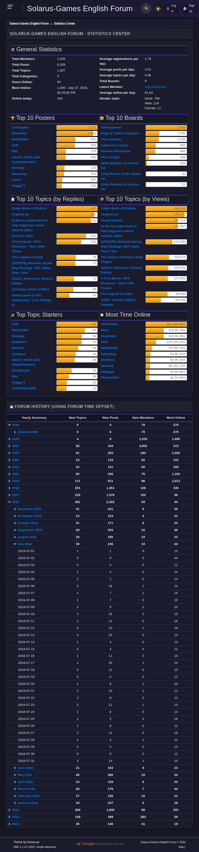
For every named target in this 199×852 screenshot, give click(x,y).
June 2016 (25, 768)
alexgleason (21, 370)
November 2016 (29, 516)
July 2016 (24, 544)
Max (15, 151)
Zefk (15, 145)
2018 (15, 488)
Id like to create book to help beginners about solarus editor (30, 225)
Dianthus (108, 360)
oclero (16, 179)
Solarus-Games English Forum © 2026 (163, 842)
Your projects (111, 139)
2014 (15, 817)
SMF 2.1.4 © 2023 (24, 846)
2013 (15, 824)
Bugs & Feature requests (120, 133)
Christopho (20, 127)
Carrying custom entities (31, 289)
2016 (15, 502)
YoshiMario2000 (24, 388)
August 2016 (26, 537)
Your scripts (110, 157)
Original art (20, 214)
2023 (15, 453)
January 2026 (27, 432)
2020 (15, 474)
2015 (15, 810)
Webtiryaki (33, 842)
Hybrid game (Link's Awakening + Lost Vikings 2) (31, 300)
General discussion (116, 151)
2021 (15, 467)
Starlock (18, 348)
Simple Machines (46, 846)
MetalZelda (20, 139)
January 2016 (27, 803)
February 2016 (28, 796)
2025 (15, 439)
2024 (15, 446)
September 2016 (29, 530)
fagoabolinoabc (156, 87)
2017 (15, 495)
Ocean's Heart (22, 236)
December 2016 (29, 509)
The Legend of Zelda (27, 257)
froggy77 (18, 185)
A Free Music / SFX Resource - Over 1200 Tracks (28, 246)
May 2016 (24, 775)
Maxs (105, 330)
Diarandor (19, 133)
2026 (15, 425)
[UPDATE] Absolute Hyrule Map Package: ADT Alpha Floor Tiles (32, 268)
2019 (15, 481)
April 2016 (25, 782)
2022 (15, 460)
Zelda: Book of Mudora (29, 208)
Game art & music (114, 145)
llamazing (19, 174)
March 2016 (26, 789)
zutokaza (18, 354)
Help (181, 846)
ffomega (18, 168)
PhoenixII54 (110, 377)
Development (111, 127)
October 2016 (27, 523)
